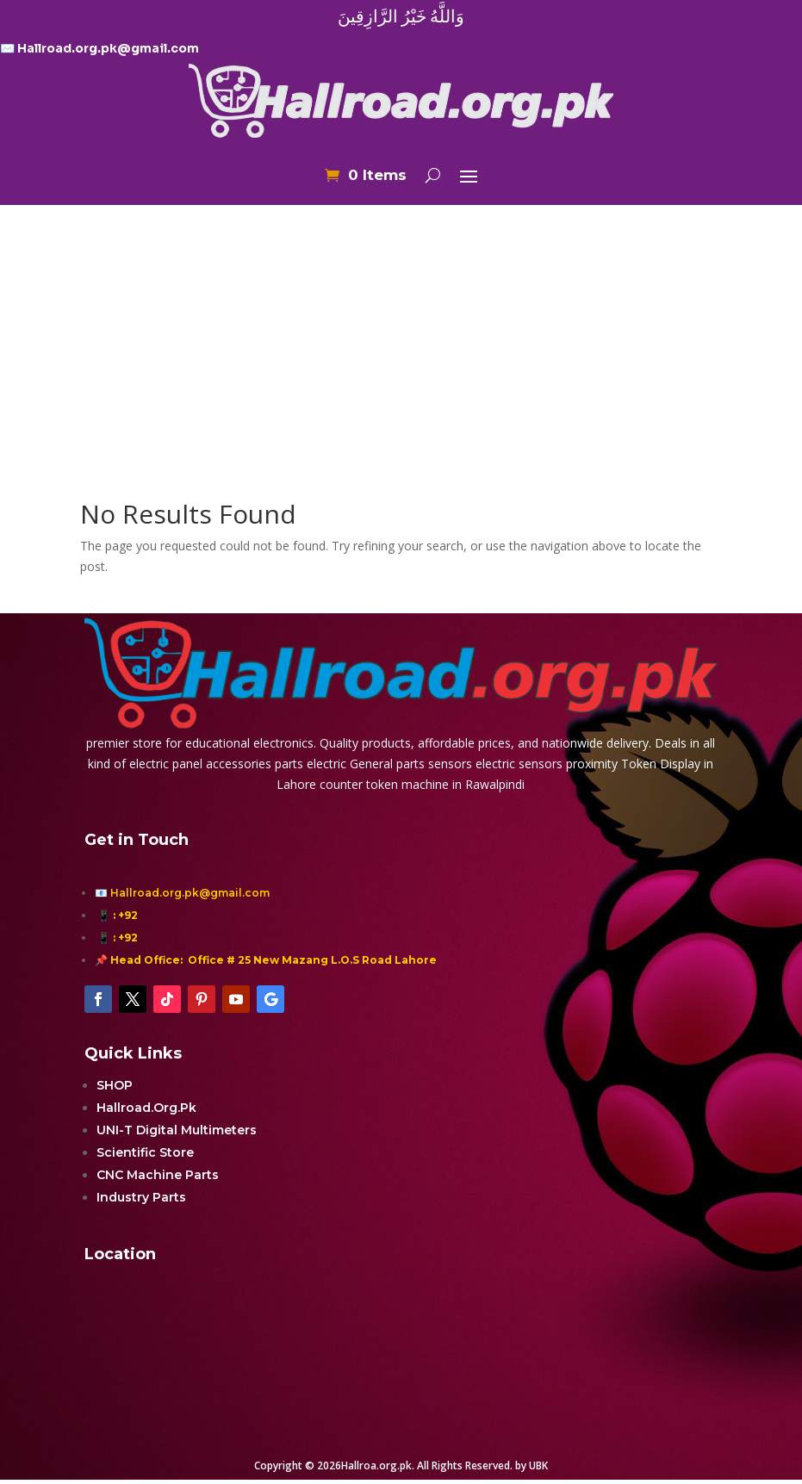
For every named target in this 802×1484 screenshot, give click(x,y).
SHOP (114, 1085)
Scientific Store (145, 1152)
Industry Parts (141, 1197)
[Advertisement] (401, 322)
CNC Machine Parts (157, 1175)
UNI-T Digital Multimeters (176, 1130)
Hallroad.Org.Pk (146, 1107)
